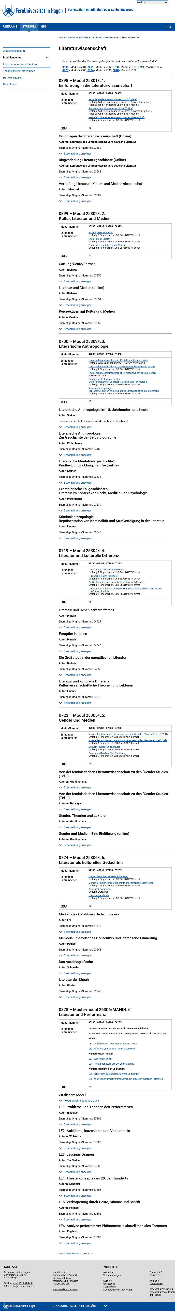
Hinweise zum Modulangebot (25, 71)
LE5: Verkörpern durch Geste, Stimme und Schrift (114, 1073)
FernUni (62, 37)
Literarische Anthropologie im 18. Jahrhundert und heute (118, 360)
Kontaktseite (59, 1272)
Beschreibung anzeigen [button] (75, 153)
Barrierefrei (155, 1275)
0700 (116, 67)
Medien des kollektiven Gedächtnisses (108, 876)
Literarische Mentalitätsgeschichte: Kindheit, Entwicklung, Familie (122, 373)
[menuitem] (26, 50)
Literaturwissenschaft (21, 111)
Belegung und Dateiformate (24, 64)
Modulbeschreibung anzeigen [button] (79, 1100)
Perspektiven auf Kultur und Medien (107, 245)
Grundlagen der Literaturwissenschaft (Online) (113, 99)
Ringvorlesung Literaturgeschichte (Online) (111, 108)
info (13, 1286)
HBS (44, 26)
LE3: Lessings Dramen (100, 1058)
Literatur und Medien (99, 239)
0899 (91, 67)
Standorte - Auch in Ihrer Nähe (80, 1305)
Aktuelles (108, 1272)
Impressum (155, 1295)
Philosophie (15, 97)
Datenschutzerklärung (161, 1289)
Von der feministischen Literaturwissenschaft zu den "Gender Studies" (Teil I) (128, 734)
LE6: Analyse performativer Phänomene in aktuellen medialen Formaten (126, 1079)
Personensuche (61, 1284)
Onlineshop (109, 1283)
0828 (116, 70)
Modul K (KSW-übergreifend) (25, 84)
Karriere (107, 1280)
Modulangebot (12, 57)
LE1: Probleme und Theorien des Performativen (113, 1043)
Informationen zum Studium (20, 131)
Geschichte (14, 104)
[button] (47, 57)
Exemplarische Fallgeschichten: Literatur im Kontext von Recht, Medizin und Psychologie (118, 380)
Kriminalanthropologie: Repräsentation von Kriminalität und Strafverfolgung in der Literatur (124, 389)
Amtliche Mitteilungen (156, 1282)
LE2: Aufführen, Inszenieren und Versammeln (112, 1048)
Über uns (10, 26)
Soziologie (14, 91)
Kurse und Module (109, 37)
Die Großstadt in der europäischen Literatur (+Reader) (116, 582)
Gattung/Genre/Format (101, 232)
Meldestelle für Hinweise (65, 1281)
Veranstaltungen (112, 1275)
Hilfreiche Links (12, 144)
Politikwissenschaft (20, 124)
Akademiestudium (14, 50)
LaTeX (12, 77)
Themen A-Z (156, 1272)
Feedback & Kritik (62, 1278)
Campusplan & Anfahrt (65, 1275)
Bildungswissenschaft (21, 118)
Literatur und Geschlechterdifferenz (107, 569)
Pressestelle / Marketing (65, 1289)
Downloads (10, 151)
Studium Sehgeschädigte (79, 37)
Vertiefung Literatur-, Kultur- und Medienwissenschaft (116, 117)
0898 (65, 67)
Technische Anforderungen (19, 138)
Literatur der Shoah (99, 895)
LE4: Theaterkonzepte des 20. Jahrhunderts (111, 1063)
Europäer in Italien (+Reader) (103, 576)
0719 (141, 67)
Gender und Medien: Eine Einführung (107, 753)
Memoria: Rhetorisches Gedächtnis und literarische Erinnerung (121, 883)
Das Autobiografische (100, 889)
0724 (91, 70)
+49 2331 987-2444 (23, 1283)
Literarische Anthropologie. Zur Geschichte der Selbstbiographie (122, 366)
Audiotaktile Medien (69, 1253)
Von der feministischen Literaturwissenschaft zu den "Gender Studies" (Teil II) (128, 740)
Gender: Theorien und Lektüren (105, 746)
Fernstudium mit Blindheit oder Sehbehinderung (100, 9)
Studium (29, 26)
